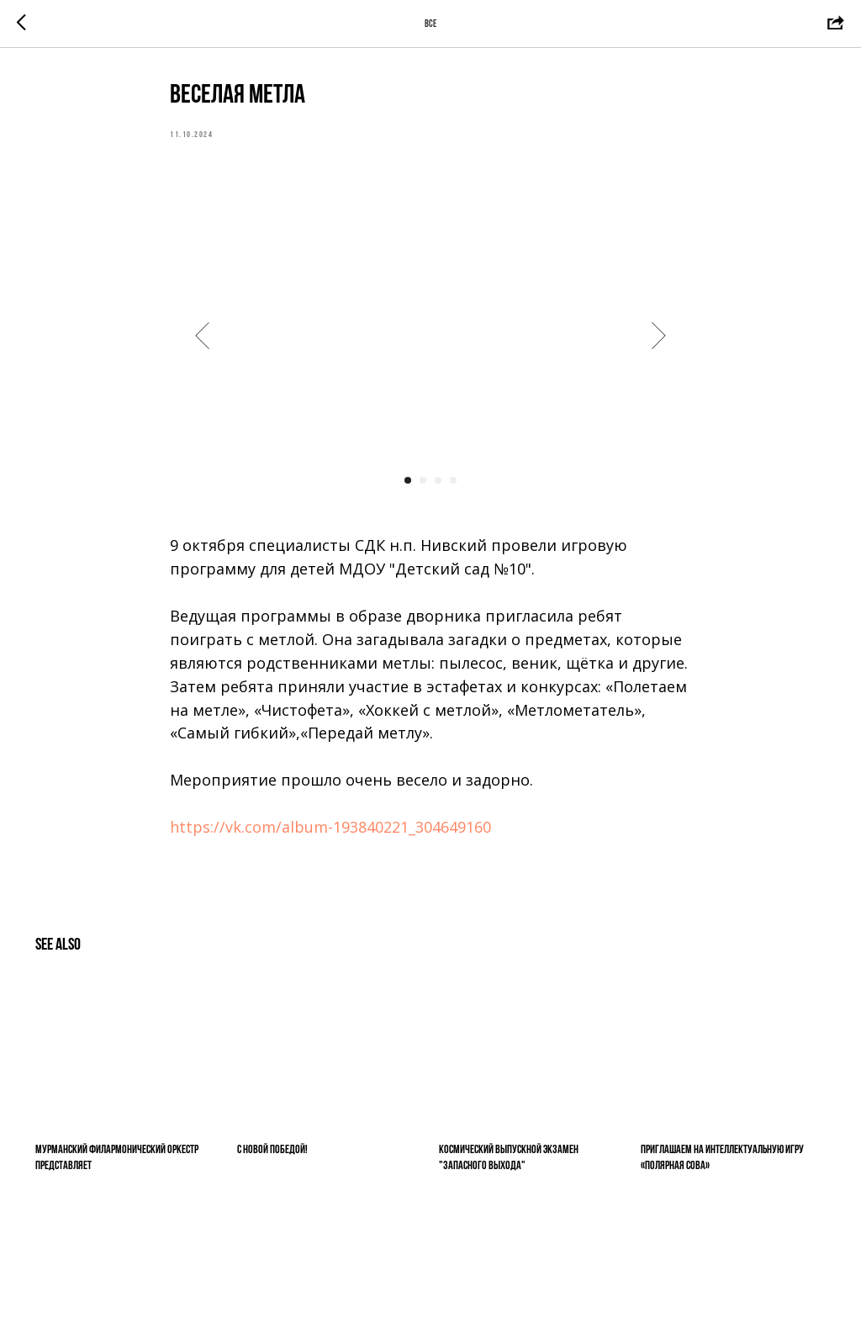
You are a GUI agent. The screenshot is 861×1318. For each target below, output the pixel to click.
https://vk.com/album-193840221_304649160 (330, 827)
